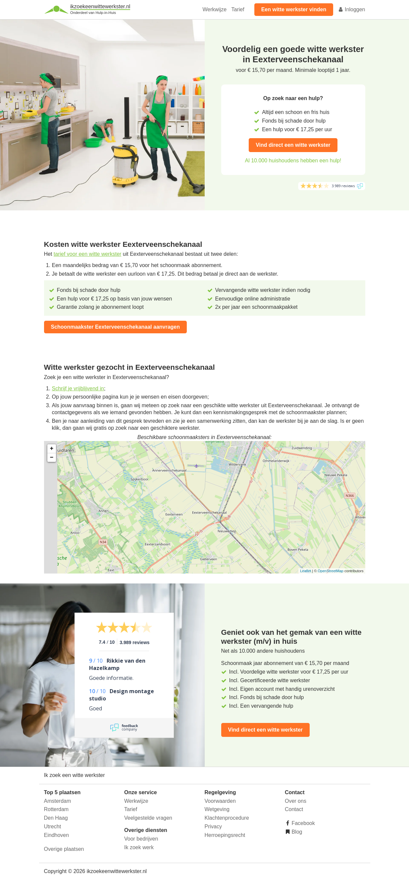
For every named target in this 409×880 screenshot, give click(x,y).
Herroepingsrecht (225, 835)
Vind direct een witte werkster (293, 145)
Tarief (237, 9)
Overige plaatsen (64, 849)
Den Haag (56, 818)
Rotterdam (56, 809)
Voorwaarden (220, 801)
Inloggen (351, 9)
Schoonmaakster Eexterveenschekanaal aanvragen (115, 327)
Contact (294, 809)
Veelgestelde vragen (148, 818)
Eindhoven (56, 835)
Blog (296, 832)
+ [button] (52, 449)
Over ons (295, 801)
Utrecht (52, 826)
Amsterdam (57, 801)
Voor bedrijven (141, 839)
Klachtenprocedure (227, 818)
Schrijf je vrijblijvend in (78, 388)
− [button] (52, 458)
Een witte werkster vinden (294, 9)
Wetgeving (217, 809)
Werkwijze (215, 9)
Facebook (302, 823)
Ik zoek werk (139, 847)
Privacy (213, 826)
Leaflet (305, 571)
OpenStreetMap (330, 571)
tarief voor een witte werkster (88, 254)
